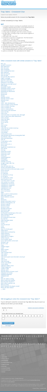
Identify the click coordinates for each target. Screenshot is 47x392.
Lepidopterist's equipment (8, 185)
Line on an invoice (5, 191)
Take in (3, 258)
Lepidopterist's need (6, 186)
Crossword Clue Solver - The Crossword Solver (8, 3)
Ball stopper (4, 85)
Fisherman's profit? (6, 151)
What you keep (5, 284)
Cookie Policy (43, 388)
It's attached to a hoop (7, 175)
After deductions (5, 66)
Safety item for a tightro (7, 236)
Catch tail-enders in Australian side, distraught (13, 115)
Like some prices (5, 189)
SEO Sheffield (12, 381)
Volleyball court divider (7, 273)
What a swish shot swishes (8, 280)
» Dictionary (3, 366)
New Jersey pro (5, 211)
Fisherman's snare (5, 153)
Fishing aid (3, 156)
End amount (4, 142)
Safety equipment (5, 235)
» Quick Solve (4, 357)
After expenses (5, 72)
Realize (3, 227)
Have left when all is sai (7, 166)
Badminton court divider (7, 82)
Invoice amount (5, 170)
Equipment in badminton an (8, 147)
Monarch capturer (5, 204)
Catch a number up (6, 107)
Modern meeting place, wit (8, 202)
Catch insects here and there (8, 110)
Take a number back (6, 252)
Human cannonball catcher (8, 167)
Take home (4, 255)
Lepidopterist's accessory (7, 183)
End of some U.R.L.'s (6, 144)
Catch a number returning (7, 106)
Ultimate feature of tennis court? (9, 271)
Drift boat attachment (6, 138)
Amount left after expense (8, 77)
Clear (2, 123)
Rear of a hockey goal (6, 229)
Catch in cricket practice (7, 109)
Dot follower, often (6, 137)
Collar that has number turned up (9, 128)
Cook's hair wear (5, 129)
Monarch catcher (5, 205)
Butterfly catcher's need (7, 98)
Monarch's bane (5, 207)
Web (2, 277)
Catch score (4, 113)
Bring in (3, 96)
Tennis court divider (6, 262)
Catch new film (5, 112)
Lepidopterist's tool (6, 188)
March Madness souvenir (7, 197)
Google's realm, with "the (7, 163)
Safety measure (5, 238)
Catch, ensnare (5, 118)
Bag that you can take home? (8, 84)
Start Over (8, 326)
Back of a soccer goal (6, 81)
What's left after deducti (7, 287)
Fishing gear (4, 159)
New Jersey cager (5, 210)
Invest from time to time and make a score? (12, 169)
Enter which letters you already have (12, 313)
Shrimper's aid (4, 242)
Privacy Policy (36, 388)
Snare (2, 248)
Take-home (4, 260)
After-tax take (4, 75)
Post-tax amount (5, 224)
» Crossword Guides (5, 368)
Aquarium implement (6, 79)
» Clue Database (4, 360)
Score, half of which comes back (9, 241)
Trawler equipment (6, 267)
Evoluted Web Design (35, 380)
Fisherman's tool (5, 154)
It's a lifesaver (4, 173)
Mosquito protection (6, 208)
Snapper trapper (5, 246)
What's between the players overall (10, 286)
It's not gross (4, 176)
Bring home (4, 94)
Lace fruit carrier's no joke (8, 180)
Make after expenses (6, 195)
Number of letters (7, 308)
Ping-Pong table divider (7, 220)
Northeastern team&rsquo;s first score (11, 213)
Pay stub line (4, 219)
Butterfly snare (5, 100)
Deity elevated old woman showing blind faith (13, 135)
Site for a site (4, 243)
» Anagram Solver (5, 364)
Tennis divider (4, 264)
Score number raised (6, 239)
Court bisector (4, 131)
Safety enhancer (5, 233)
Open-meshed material (7, 214)
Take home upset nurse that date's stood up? (13, 257)
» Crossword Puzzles (6, 370)
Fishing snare (4, 160)
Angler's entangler (5, 78)
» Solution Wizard (5, 358)
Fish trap (3, 150)
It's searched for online (7, 178)
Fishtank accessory (6, 161)
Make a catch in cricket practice (9, 194)
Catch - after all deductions (8, 103)
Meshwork (3, 200)
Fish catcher (4, 148)
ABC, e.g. (3, 63)
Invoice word (4, 172)
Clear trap (3, 126)
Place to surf (4, 221)
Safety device (4, 230)
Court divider (4, 132)
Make (2, 192)
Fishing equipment (5, 157)
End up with (4, 145)
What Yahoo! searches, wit (8, 283)
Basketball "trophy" (6, 87)
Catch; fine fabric (5, 119)
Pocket (2, 223)
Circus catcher (4, 122)
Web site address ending (7, 279)
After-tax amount (5, 74)
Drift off (3, 139)
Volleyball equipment (6, 274)
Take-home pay (5, 261)
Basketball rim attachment (8, 91)
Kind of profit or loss (6, 179)
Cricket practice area (6, 134)
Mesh (2, 198)
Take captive (4, 254)
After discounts (5, 68)
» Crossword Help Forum (6, 362)
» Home (2, 355)
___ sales (3, 289)
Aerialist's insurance (6, 65)
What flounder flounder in (7, 282)
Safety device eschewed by (8, 232)
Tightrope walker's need (7, 265)
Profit (2, 226)
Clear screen (4, 125)
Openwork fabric (5, 216)
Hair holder (4, 164)
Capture (3, 101)
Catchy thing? (4, 120)
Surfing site (4, 251)
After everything (5, 69)
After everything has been (7, 71)
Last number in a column (7, 182)
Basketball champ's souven (8, 88)
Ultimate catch (5, 270)
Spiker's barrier (5, 249)
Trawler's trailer (5, 268)
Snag (2, 245)
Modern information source (8, 201)
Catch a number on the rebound (9, 104)
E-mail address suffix (6, 141)
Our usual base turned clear (8, 217)
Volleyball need (5, 276)
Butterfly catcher (5, 97)
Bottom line (4, 93)
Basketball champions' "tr (7, 90)
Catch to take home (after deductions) (11, 116)
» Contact (3, 372)
